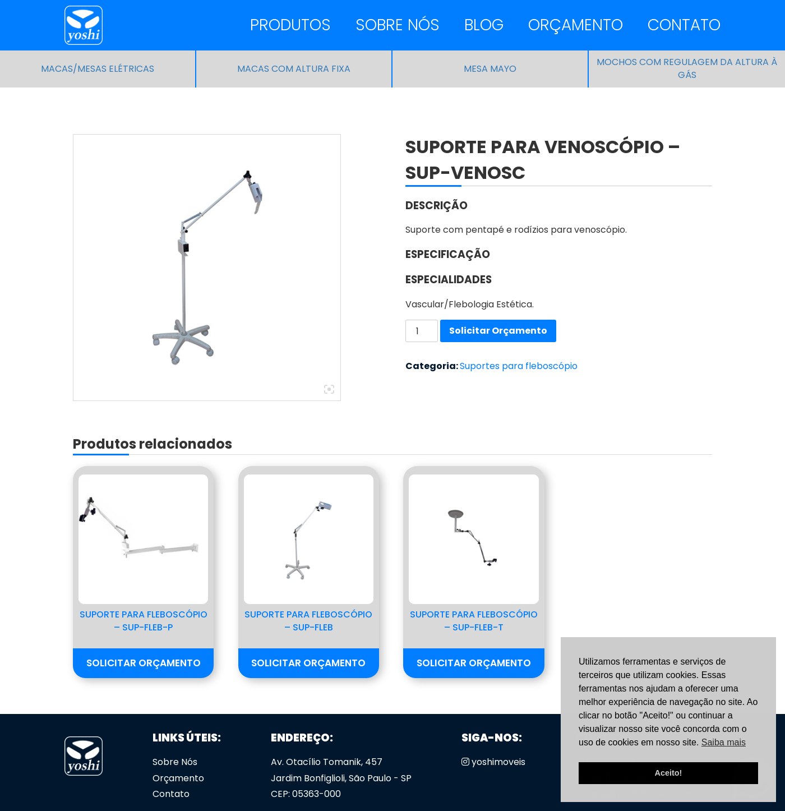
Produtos (290, 25)
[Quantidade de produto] (421, 331)
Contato (684, 25)
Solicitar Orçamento (498, 330)
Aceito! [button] (668, 772)
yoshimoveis (493, 761)
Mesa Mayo (490, 69)
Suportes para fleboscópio (519, 366)
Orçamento (575, 25)
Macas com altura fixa (293, 69)
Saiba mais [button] (723, 742)
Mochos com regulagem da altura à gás (687, 68)
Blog (484, 25)
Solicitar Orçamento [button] (143, 663)
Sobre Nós (397, 25)
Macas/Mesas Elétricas (97, 69)
